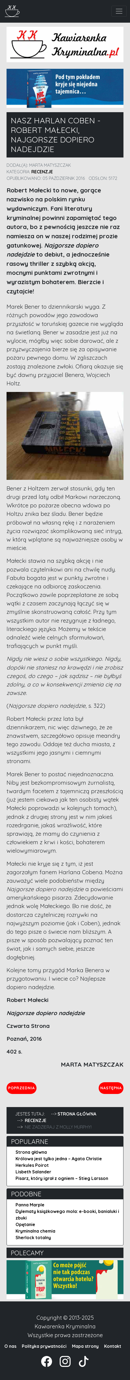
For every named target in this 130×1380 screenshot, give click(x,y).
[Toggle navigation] (119, 11)
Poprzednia (22, 1087)
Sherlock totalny (33, 1237)
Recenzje (42, 171)
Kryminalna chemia (35, 1231)
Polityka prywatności (44, 1346)
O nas (10, 1346)
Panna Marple (30, 1205)
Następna (111, 1087)
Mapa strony (85, 1346)
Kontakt (112, 1346)
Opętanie (25, 1224)
